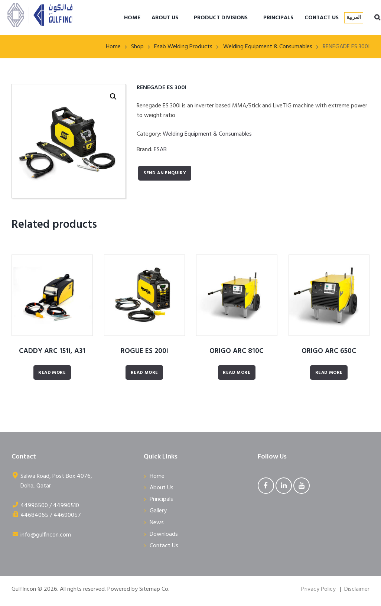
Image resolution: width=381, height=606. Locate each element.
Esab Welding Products (183, 46)
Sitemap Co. (154, 589)
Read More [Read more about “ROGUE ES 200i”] (144, 372)
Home (113, 46)
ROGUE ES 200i (144, 351)
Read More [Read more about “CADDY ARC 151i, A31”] (52, 372)
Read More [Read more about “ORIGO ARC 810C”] (236, 372)
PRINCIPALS (278, 17)
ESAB (160, 150)
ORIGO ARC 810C (236, 351)
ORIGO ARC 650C (329, 351)
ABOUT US (165, 17)
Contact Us (164, 546)
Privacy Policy (318, 589)
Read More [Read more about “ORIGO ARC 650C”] (329, 372)
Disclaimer (356, 589)
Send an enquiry (164, 173)
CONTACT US (322, 17)
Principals (161, 499)
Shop (137, 46)
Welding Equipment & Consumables (267, 46)
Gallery (158, 511)
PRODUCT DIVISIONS (221, 17)
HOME (132, 17)
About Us (161, 488)
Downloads (164, 534)
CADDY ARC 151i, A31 (52, 351)
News (157, 523)
